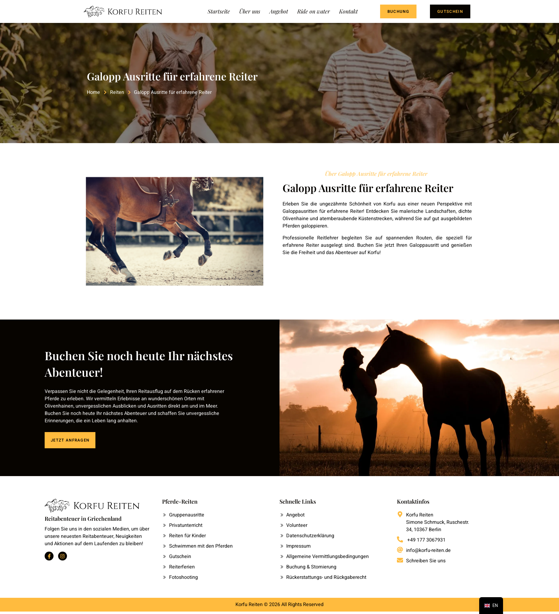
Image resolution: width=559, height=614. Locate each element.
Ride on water (313, 11)
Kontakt (348, 11)
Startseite (219, 11)
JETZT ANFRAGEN (70, 440)
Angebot (278, 11)
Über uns (249, 11)
